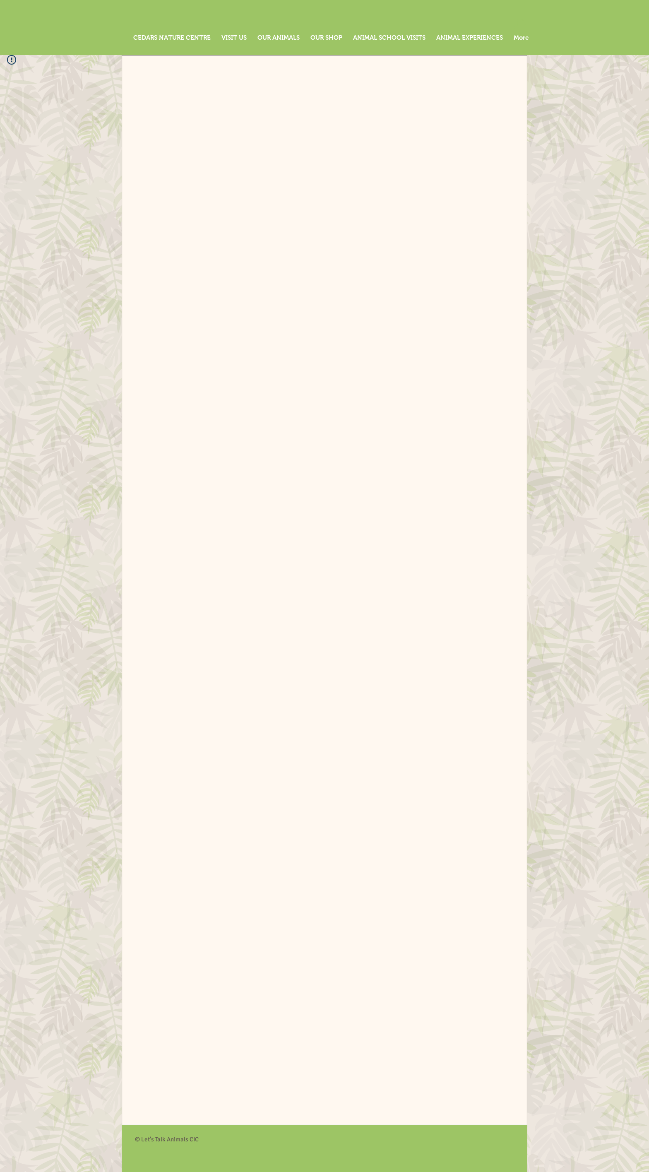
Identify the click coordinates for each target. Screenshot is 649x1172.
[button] (520, 27)
